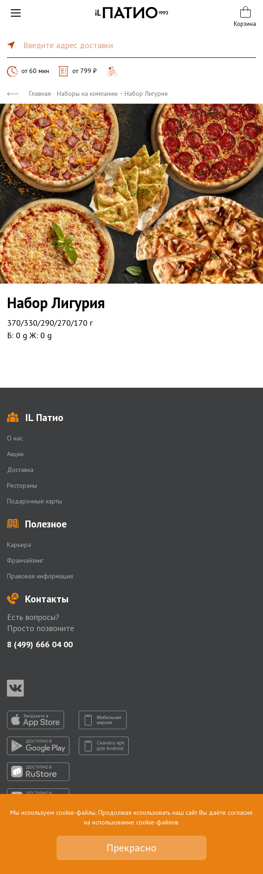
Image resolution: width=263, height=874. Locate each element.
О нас (15, 438)
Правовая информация (40, 576)
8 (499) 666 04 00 (40, 644)
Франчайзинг (25, 560)
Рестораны (22, 485)
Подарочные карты (34, 501)
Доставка (20, 469)
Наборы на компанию (87, 93)
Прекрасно (131, 847)
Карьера (19, 544)
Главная (40, 93)
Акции (15, 454)
